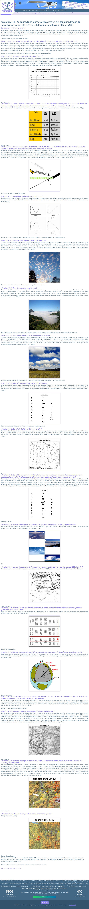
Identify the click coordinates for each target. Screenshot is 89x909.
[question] (31, 10)
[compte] (62, 10)
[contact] (55, 10)
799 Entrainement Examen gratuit (11, 868)
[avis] (38, 10)
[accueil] (25, 10)
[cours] (43, 10)
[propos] (48, 10)
